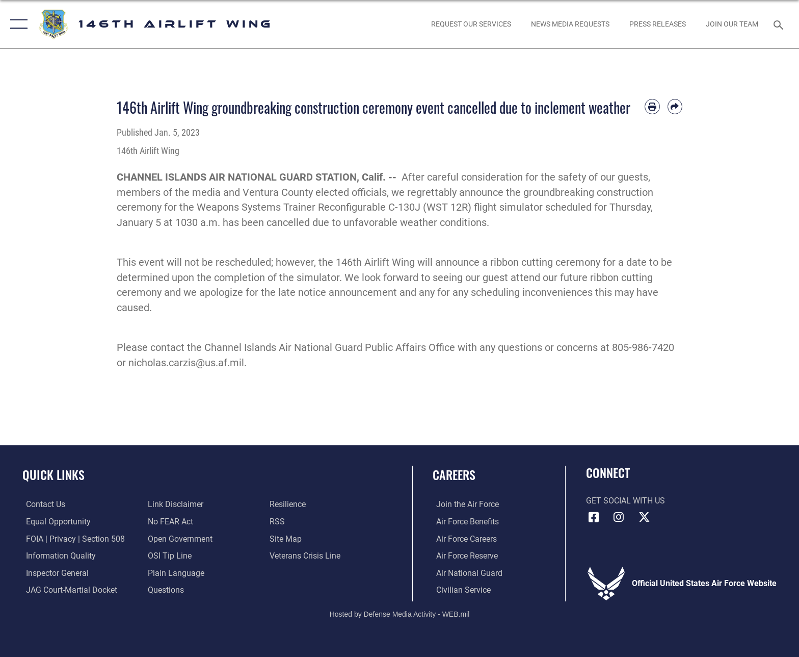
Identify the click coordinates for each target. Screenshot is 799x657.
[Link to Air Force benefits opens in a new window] (464, 521)
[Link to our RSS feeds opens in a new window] (278, 521)
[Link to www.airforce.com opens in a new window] (464, 504)
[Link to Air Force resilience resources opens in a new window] (289, 504)
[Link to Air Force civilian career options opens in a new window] (460, 589)
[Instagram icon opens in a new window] (618, 517)
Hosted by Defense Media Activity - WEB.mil (400, 614)
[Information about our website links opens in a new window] (174, 504)
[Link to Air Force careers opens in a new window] (463, 538)
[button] (16, 24)
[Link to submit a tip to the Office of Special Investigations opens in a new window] (169, 556)
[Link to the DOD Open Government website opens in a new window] (179, 538)
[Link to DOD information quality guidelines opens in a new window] (57, 556)
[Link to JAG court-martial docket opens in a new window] (68, 589)
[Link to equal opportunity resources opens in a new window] (54, 521)
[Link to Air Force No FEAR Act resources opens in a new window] (169, 521)
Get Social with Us (625, 501)
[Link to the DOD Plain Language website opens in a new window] (175, 572)
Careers (454, 475)
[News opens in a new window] (657, 24)
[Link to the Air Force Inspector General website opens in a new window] (53, 572)
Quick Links (53, 475)
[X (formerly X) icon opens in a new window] (644, 517)
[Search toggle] (780, 24)
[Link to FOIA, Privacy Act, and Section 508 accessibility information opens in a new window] (71, 538)
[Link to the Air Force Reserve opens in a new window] (463, 556)
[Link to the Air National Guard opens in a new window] (466, 572)
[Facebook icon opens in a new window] (593, 517)
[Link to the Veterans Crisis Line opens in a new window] (306, 556)
